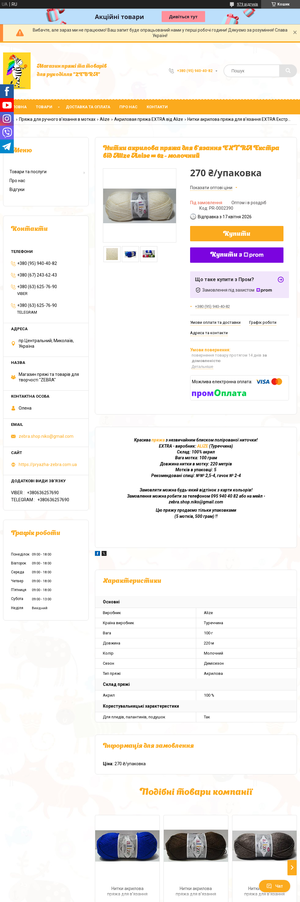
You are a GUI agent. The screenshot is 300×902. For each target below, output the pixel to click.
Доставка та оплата (88, 107)
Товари (44, 107)
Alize (105, 119)
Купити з (237, 255)
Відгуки (16, 189)
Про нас (128, 107)
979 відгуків (247, 4)
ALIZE (202, 446)
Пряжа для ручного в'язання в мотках (57, 119)
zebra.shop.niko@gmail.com (46, 436)
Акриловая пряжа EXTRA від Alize (148, 119)
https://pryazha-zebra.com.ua (48, 464)
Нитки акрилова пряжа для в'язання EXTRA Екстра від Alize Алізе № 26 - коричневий (196, 892)
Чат (274, 886)
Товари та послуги (28, 171)
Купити (236, 234)
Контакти (157, 107)
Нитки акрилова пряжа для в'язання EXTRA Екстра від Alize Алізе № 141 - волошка (127, 892)
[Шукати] (288, 70)
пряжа (158, 440)
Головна (17, 107)
